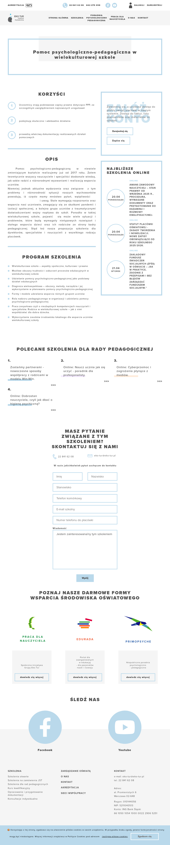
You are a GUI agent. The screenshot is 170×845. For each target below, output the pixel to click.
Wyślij (85, 578)
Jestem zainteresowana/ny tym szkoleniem (85, 550)
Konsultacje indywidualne (23, 799)
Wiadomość (60, 528)
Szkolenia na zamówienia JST (25, 780)
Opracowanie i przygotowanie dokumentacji (25, 794)
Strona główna (59, 18)
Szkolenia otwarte (18, 777)
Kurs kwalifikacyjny (19, 788)
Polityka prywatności (56, 836)
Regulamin (102, 836)
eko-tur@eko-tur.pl (105, 456)
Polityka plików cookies (22, 836)
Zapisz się (118, 141)
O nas (133, 18)
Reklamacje (83, 836)
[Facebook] (107, 5)
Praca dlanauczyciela (119, 18)
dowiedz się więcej (31, 677)
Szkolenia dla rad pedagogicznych (28, 784)
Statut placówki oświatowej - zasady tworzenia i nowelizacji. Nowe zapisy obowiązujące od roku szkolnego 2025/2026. (142, 235)
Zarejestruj (154, 5)
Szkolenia (78, 18)
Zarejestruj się (120, 131)
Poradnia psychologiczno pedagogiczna (97, 18)
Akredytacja (70, 788)
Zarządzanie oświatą (76, 771)
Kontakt (145, 18)
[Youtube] (114, 5)
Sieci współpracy (73, 793)
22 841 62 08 (66, 457)
